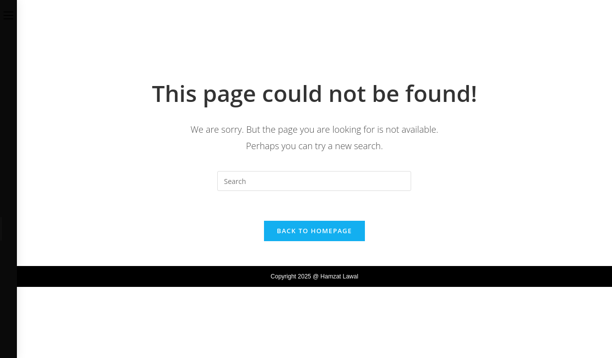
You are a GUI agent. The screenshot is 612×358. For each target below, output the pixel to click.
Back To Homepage (314, 230)
